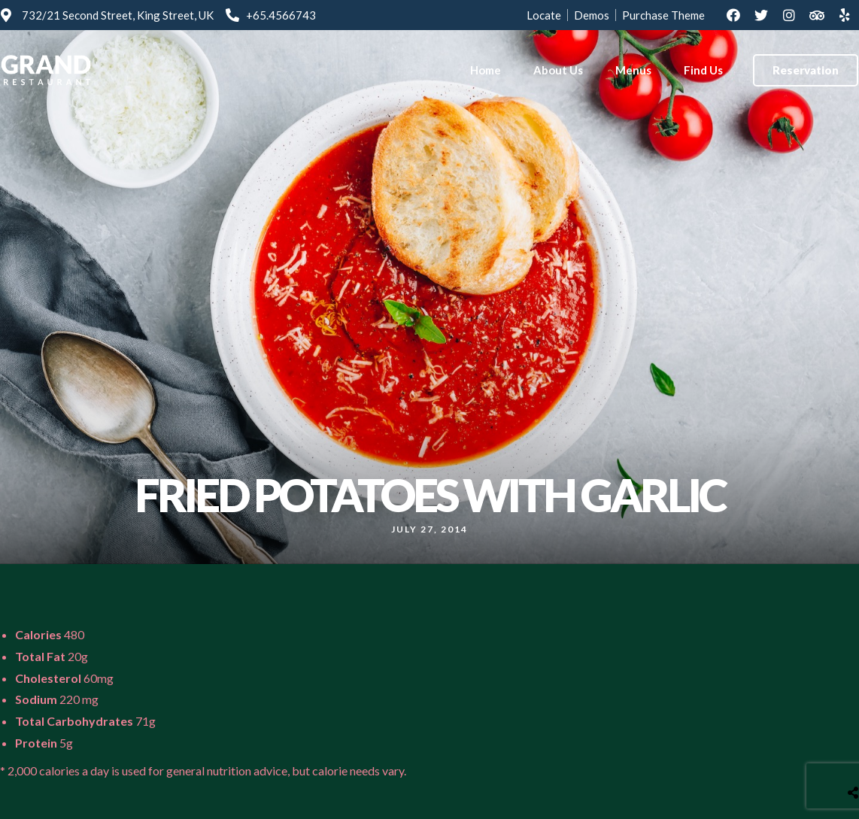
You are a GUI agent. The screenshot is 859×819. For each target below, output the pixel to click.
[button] (805, 70)
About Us (558, 70)
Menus (633, 70)
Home (485, 70)
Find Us (703, 70)
